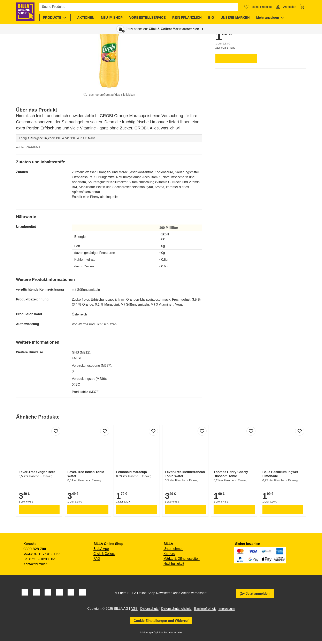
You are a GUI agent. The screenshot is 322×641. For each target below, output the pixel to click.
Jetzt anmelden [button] (255, 593)
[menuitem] (55, 17)
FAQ (96, 558)
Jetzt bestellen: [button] (162, 29)
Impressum (226, 608)
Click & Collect (104, 553)
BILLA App (101, 548)
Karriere (169, 553)
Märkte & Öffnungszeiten (181, 558)
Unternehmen (173, 548)
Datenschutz (149, 608)
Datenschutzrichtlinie (176, 608)
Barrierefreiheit (205, 608)
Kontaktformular (35, 564)
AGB (134, 608)
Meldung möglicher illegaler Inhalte (161, 632)
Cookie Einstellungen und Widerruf (161, 620)
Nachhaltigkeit (173, 563)
